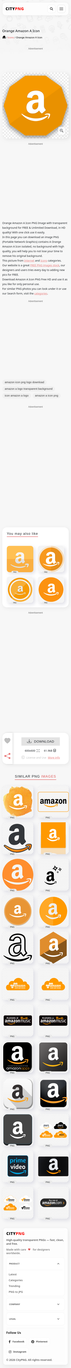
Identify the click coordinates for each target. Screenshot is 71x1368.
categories (40, 293)
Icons (44, 260)
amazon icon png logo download (24, 382)
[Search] (51, 9)
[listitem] (16, 1342)
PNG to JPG (16, 1292)
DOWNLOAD (40, 742)
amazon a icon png (46, 395)
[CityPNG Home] (14, 8)
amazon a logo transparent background (28, 388)
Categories (16, 1280)
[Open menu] (61, 9)
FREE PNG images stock (44, 265)
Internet (29, 260)
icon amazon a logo (17, 395)
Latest (13, 1274)
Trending (14, 1286)
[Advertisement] (35, 59)
